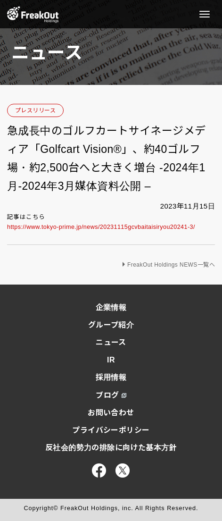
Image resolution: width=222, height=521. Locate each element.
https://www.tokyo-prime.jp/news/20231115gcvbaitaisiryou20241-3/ (101, 227)
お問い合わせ (111, 413)
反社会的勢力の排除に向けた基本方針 (111, 448)
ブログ (111, 395)
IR (111, 360)
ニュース (111, 342)
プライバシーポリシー (110, 430)
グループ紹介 (111, 325)
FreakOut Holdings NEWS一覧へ (171, 264)
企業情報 (111, 307)
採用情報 (111, 377)
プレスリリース (35, 110)
